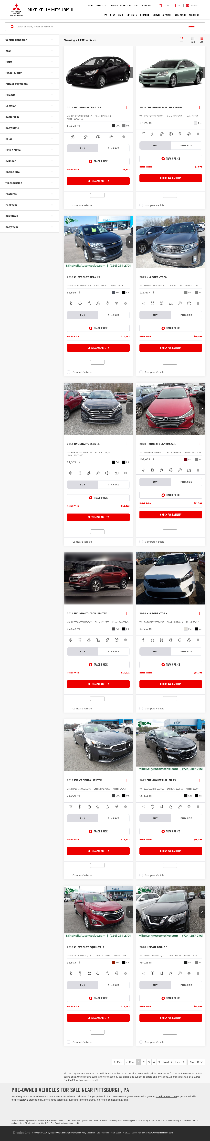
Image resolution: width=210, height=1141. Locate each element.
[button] (129, 72)
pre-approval (21, 1099)
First (118, 1062)
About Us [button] (194, 15)
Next (167, 1062)
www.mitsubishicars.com (162, 1133)
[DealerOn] (21, 1132)
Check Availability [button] (98, 181)
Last (179, 1062)
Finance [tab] (114, 148)
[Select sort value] (182, 40)
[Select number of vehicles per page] (196, 1062)
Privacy (72, 1133)
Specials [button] (132, 15)
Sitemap (64, 1133)
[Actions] (127, 107)
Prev (130, 1062)
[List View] (201, 40)
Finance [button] (144, 15)
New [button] (112, 15)
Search (191, 26)
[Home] (105, 15)
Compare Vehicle (82, 205)
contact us (113, 1099)
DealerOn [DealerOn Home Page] (55, 1133)
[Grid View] (192, 40)
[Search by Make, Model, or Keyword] (100, 27)
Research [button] (180, 15)
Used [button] (121, 15)
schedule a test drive (166, 1096)
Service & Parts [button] (162, 15)
